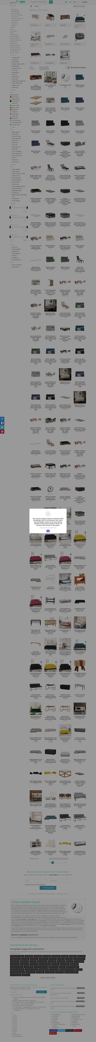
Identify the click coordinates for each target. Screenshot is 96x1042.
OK (48, 531)
